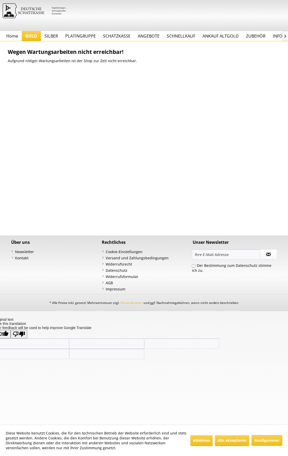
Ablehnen (201, 440)
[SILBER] (51, 36)
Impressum (115, 289)
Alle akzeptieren (232, 440)
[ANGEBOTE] (148, 36)
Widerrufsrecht (119, 264)
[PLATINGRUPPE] (80, 36)
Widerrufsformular (122, 276)
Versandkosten (131, 303)
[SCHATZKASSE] (116, 36)
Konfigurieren (267, 440)
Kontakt (21, 257)
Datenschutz (116, 270)
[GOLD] (31, 36)
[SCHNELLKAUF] (181, 36)
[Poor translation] (19, 334)
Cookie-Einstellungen (124, 251)
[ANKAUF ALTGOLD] (220, 36)
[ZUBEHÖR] (255, 36)
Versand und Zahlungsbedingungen (137, 257)
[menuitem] (12, 36)
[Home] (12, 36)
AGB (109, 282)
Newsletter (24, 251)
